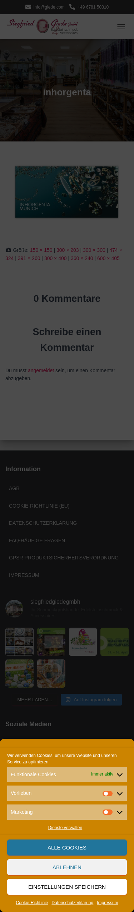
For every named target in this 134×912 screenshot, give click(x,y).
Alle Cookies (67, 847)
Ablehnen (67, 867)
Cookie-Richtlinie (32, 902)
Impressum (107, 902)
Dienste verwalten (65, 827)
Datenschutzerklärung (72, 902)
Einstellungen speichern (67, 887)
